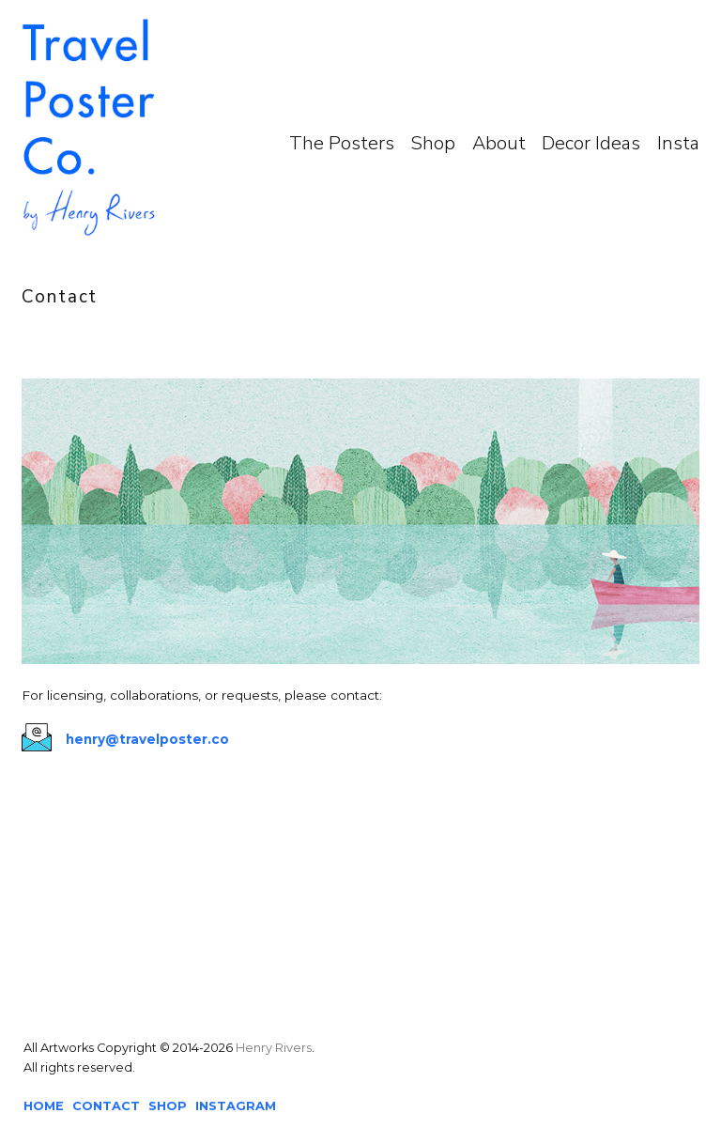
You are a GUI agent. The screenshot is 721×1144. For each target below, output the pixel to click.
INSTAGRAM (235, 1106)
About (499, 143)
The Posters (341, 143)
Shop (432, 143)
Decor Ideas (591, 143)
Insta (678, 143)
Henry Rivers (274, 1048)
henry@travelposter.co (147, 739)
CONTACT (106, 1106)
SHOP (167, 1106)
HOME (43, 1106)
